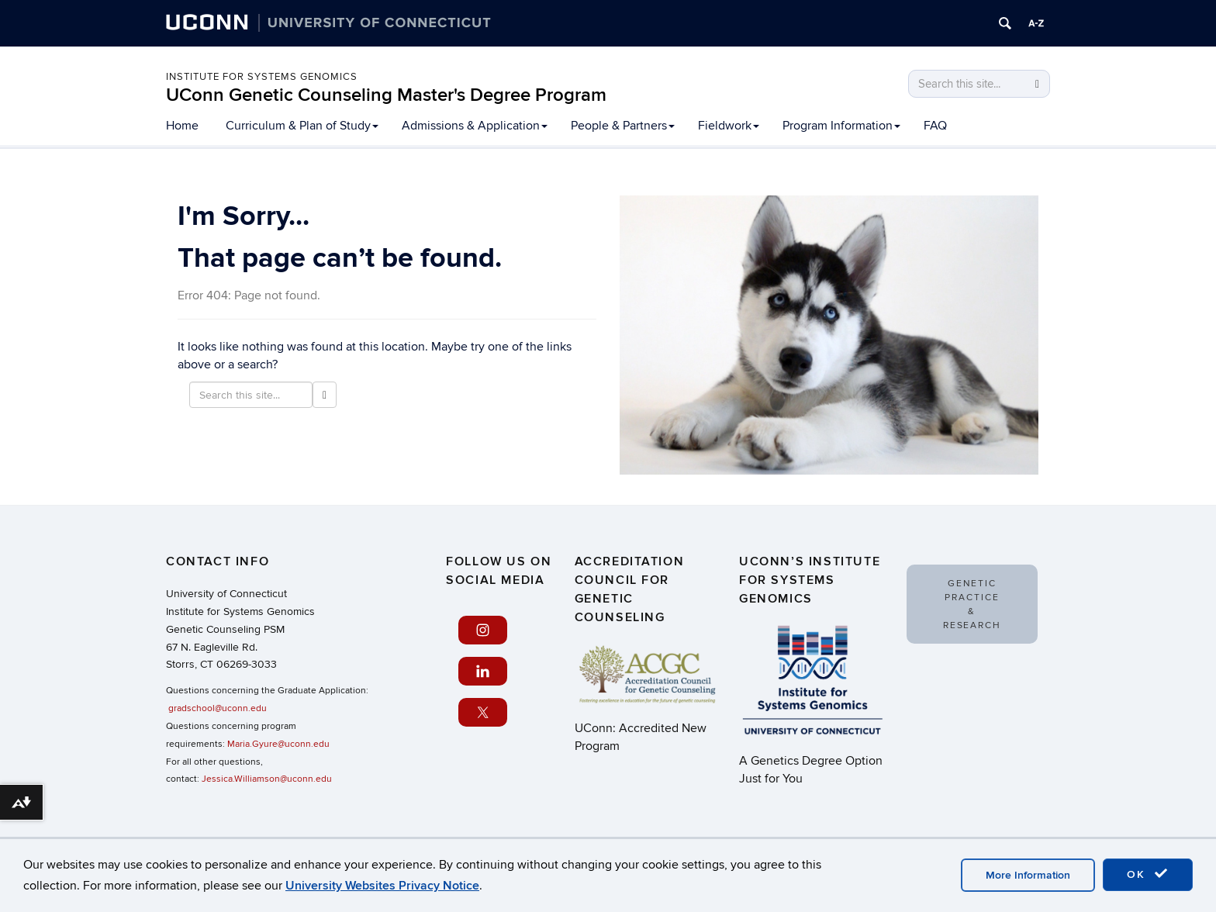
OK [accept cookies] (1148, 874)
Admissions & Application (475, 125)
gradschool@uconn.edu (217, 708)
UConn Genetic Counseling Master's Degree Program (386, 95)
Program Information (841, 125)
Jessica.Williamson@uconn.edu (267, 779)
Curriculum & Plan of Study (302, 125)
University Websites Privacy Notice (382, 885)
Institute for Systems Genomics (262, 77)
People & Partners (623, 125)
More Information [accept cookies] (1028, 875)
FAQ (935, 125)
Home (182, 125)
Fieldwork (728, 125)
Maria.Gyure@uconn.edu (278, 744)
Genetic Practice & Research (972, 604)
